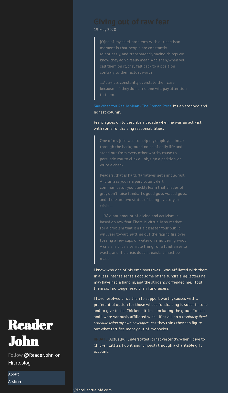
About (13, 374)
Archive (14, 381)
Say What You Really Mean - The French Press (133, 106)
